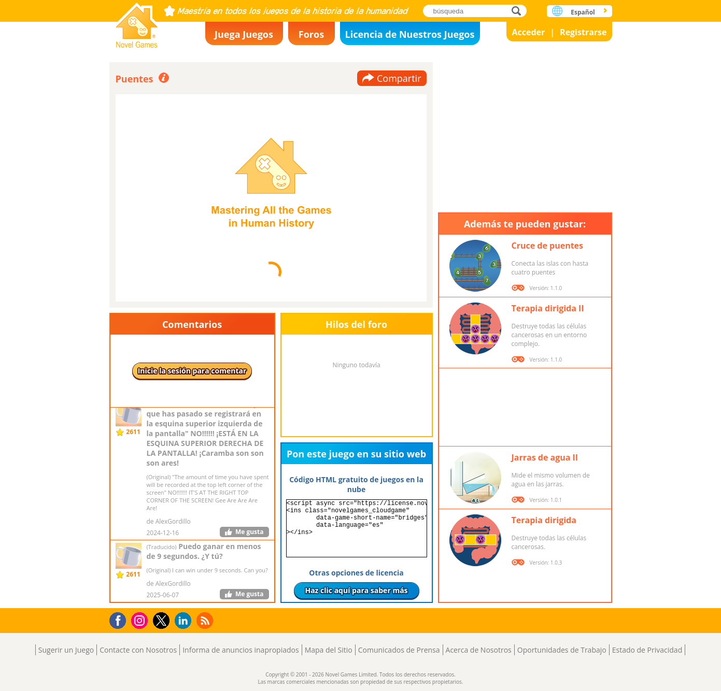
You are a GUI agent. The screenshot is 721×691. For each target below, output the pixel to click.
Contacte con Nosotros (138, 650)
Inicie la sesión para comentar (192, 371)
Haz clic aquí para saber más (356, 590)
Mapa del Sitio (328, 650)
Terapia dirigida (544, 520)
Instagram (141, 619)
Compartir (399, 78)
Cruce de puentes (548, 245)
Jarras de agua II (545, 457)
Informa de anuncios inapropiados (240, 650)
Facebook (120, 619)
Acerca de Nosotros (479, 650)
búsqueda (519, 10)
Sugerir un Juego (66, 650)
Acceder (528, 32)
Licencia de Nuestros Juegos (410, 34)
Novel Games (136, 22)
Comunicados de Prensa (399, 650)
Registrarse (583, 32)
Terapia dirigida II (548, 308)
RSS (206, 620)
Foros (311, 34)
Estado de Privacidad (647, 650)
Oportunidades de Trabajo (561, 650)
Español (583, 12)
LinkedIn (184, 620)
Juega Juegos (244, 34)
